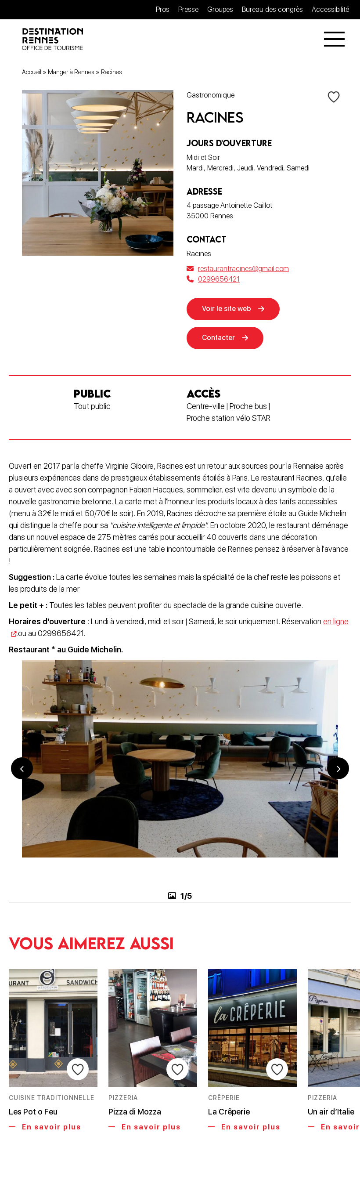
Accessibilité (330, 9)
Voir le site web (226, 308)
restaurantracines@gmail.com (238, 268)
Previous (22, 768)
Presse (188, 9)
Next (338, 768)
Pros (162, 9)
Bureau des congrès (272, 9)
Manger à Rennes (71, 72)
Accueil (31, 72)
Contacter (218, 337)
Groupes (220, 9)
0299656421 (213, 279)
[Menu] (334, 39)
